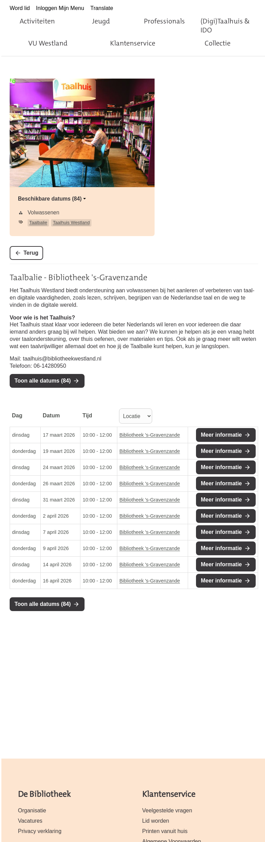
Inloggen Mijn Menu (60, 8)
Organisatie (32, 810)
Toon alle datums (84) (42, 381)
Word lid (20, 8)
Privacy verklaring (39, 831)
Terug (30, 253)
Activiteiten (37, 21)
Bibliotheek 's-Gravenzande (149, 435)
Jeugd (101, 21)
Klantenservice (132, 43)
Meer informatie (221, 435)
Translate (101, 8)
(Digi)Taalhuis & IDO (225, 25)
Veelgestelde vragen (167, 810)
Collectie (217, 43)
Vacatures (30, 821)
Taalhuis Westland (71, 222)
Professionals (164, 21)
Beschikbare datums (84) (52, 199)
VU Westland (47, 43)
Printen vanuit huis (165, 831)
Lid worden (155, 821)
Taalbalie (38, 222)
